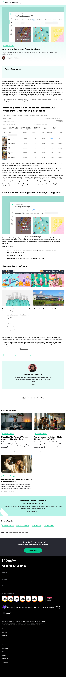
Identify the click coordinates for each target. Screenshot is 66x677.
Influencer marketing (8, 81)
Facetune (4, 655)
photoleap (5, 658)
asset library (32, 251)
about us (4, 632)
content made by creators (48, 90)
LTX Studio (5, 648)
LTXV (3, 651)
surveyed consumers (35, 83)
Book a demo (33, 550)
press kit (4, 635)
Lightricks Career (7, 639)
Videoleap (5, 662)
